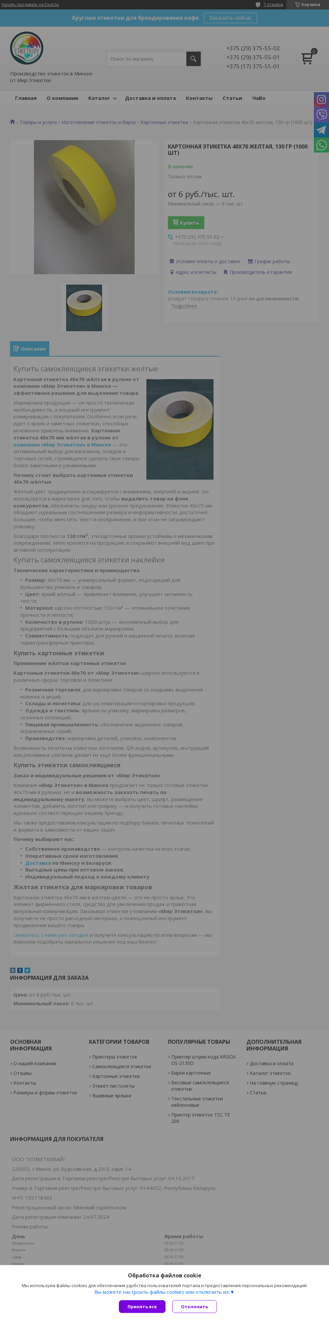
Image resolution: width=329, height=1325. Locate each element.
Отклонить (194, 1307)
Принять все (142, 1307)
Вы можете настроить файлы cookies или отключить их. (162, 1292)
